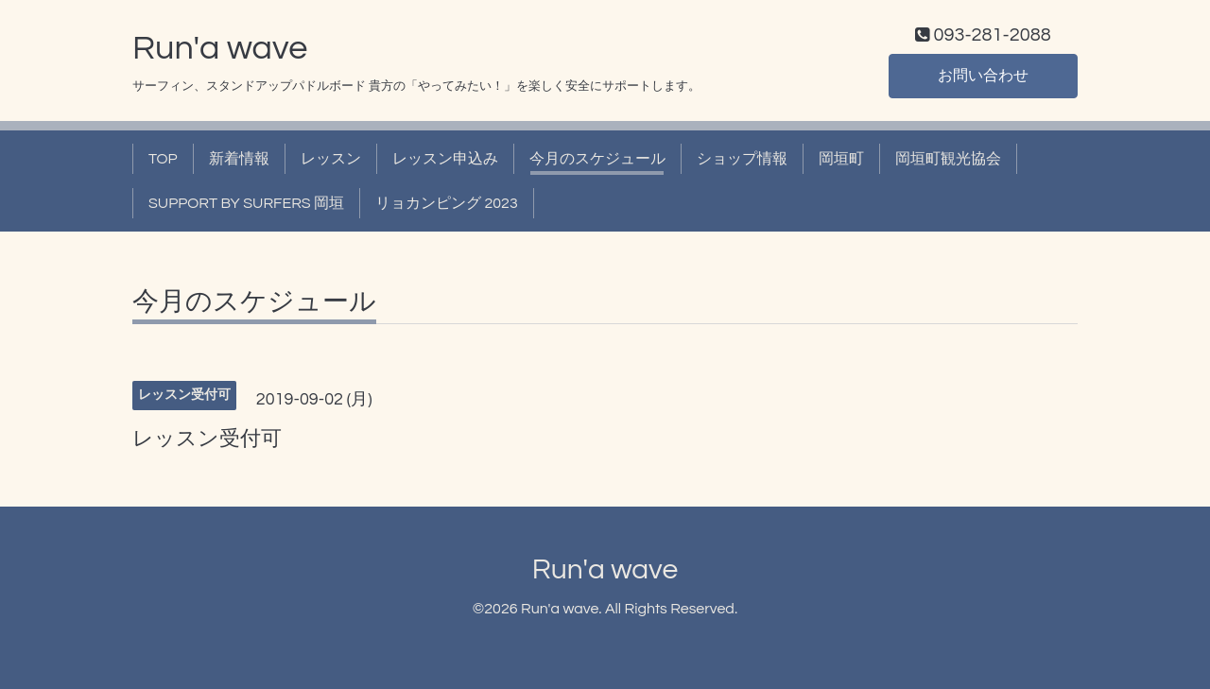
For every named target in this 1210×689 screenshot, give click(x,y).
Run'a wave (219, 48)
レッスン (331, 158)
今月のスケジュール (597, 158)
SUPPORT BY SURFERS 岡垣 (246, 203)
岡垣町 (841, 158)
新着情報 (239, 158)
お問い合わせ (983, 75)
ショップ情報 (742, 158)
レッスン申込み (445, 158)
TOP (163, 158)
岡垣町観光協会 (948, 158)
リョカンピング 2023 (446, 203)
